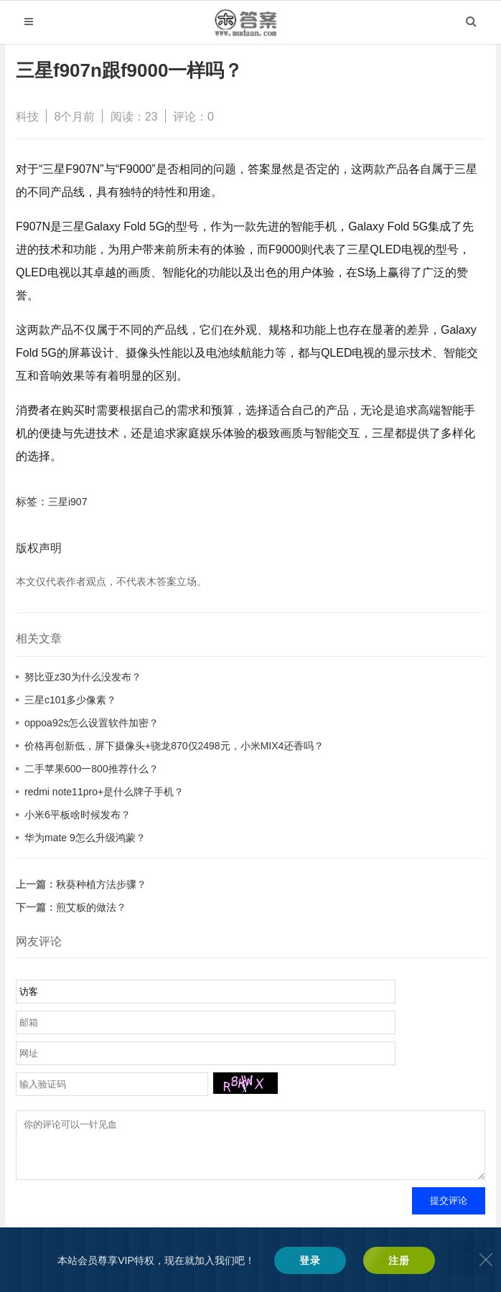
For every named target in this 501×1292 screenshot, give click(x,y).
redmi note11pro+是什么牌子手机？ (104, 791)
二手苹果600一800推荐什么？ (91, 768)
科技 (27, 117)
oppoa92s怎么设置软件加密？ (91, 723)
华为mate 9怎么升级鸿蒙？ (85, 837)
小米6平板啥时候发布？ (77, 814)
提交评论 (448, 1211)
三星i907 (67, 501)
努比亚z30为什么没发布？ (82, 677)
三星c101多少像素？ (70, 700)
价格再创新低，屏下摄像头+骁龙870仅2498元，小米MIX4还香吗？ (174, 746)
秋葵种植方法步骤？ (101, 884)
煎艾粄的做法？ (91, 907)
